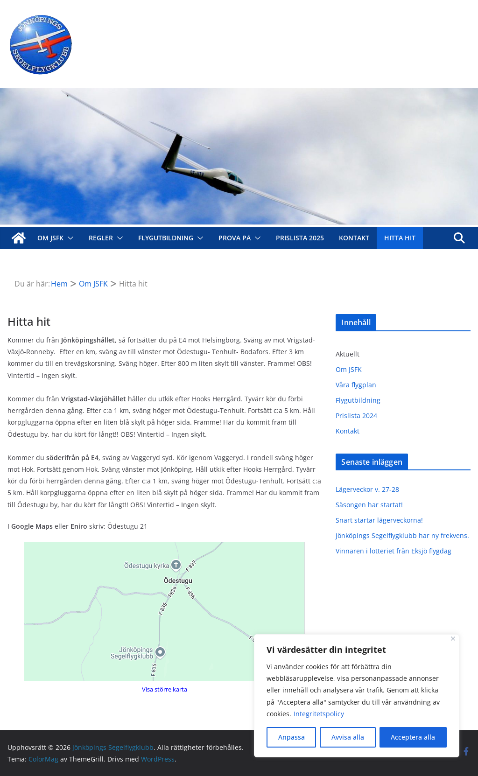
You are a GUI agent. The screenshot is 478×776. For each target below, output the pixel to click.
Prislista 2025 (300, 237)
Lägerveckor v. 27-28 (367, 489)
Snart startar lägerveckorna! (379, 520)
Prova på (234, 237)
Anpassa (291, 737)
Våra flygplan (356, 384)
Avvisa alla (347, 737)
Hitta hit (399, 237)
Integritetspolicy (319, 713)
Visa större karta (164, 689)
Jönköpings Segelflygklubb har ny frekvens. (402, 535)
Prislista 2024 (356, 415)
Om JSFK (50, 237)
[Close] (453, 638)
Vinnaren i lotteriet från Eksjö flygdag (393, 550)
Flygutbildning (165, 237)
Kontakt (354, 237)
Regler (101, 237)
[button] (68, 238)
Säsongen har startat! (369, 504)
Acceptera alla (413, 737)
